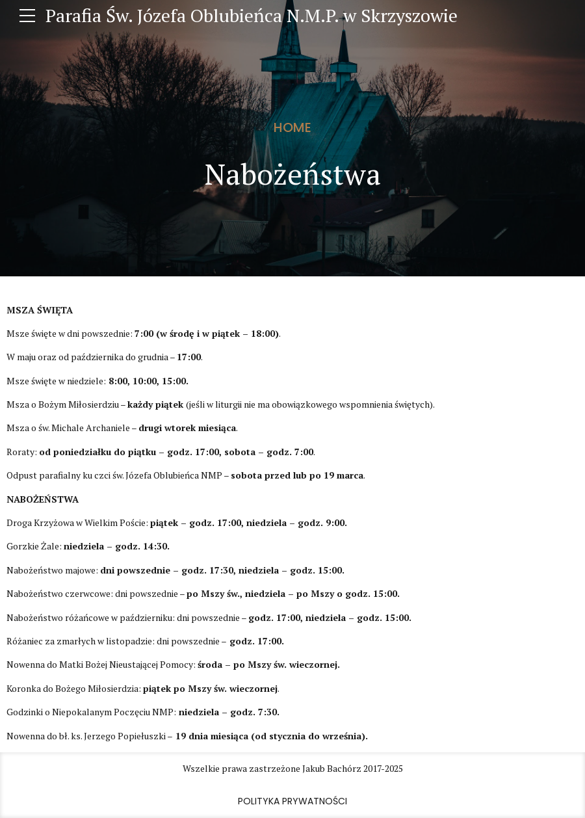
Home (292, 127)
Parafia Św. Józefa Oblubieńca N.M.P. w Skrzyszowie (252, 15)
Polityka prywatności (292, 801)
